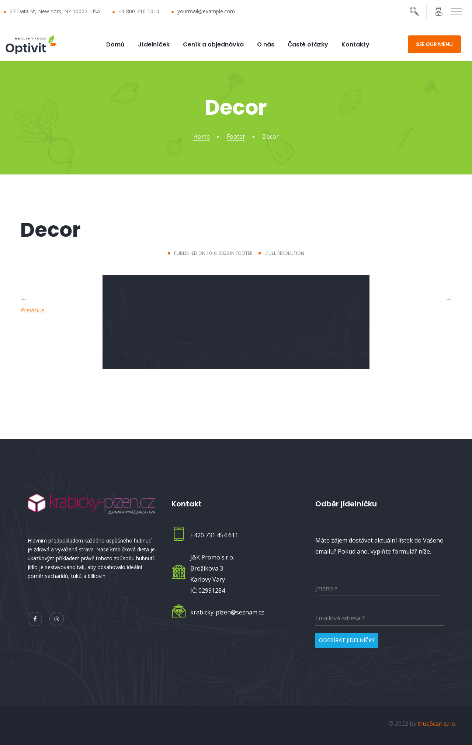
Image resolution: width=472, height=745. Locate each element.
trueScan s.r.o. (437, 721)
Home (201, 136)
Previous (32, 310)
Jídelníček (154, 44)
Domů (115, 44)
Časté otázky (308, 44)
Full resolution (285, 253)
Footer (236, 136)
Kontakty (355, 44)
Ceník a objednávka (213, 44)
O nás (265, 44)
